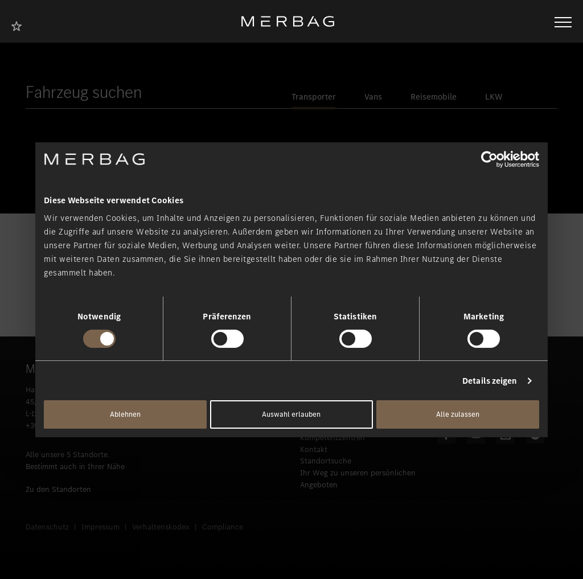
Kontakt (313, 449)
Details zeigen (489, 381)
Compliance (222, 526)
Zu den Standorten (58, 489)
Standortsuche (325, 460)
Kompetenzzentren (332, 437)
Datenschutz (47, 526)
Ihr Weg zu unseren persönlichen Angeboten (358, 478)
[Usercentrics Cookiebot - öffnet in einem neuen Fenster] (489, 158)
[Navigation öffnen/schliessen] (563, 21)
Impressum (100, 526)
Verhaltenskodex (161, 526)
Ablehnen (125, 414)
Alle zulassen (457, 414)
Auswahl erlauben (291, 414)
